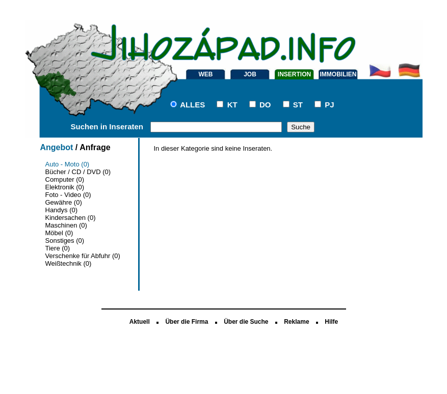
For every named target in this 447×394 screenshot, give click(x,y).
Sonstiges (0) (65, 240)
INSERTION (294, 74)
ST (298, 104)
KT (232, 104)
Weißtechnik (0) (68, 263)
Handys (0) (61, 210)
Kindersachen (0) (70, 217)
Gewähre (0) (63, 202)
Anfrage (95, 147)
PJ (329, 104)
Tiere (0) (57, 248)
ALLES (192, 104)
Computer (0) (65, 179)
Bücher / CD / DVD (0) (78, 172)
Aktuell (139, 321)
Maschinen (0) (66, 225)
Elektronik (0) (65, 187)
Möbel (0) (59, 233)
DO (265, 104)
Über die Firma (186, 321)
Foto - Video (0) (68, 195)
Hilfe (331, 321)
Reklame (296, 321)
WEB (206, 74)
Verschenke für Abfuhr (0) (82, 256)
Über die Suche (246, 321)
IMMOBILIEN (338, 74)
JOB (250, 74)
